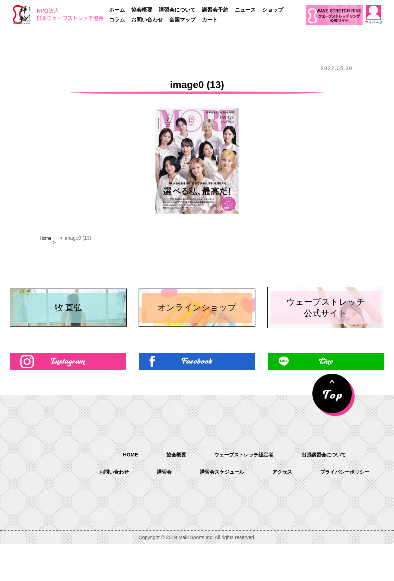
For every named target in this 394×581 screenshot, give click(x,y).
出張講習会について (330, 483)
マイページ (373, 14)
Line (326, 397)
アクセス (327, 501)
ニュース (245, 10)
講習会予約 (215, 10)
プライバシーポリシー (234, 519)
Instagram (67, 397)
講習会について (177, 10)
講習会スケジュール (262, 501)
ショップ (272, 10)
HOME (121, 482)
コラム (117, 20)
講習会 (200, 501)
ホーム (117, 10)
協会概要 (141, 10)
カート (210, 20)
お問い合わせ (147, 20)
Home (46, 238)
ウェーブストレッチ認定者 (243, 483)
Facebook (197, 397)
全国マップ (182, 20)
